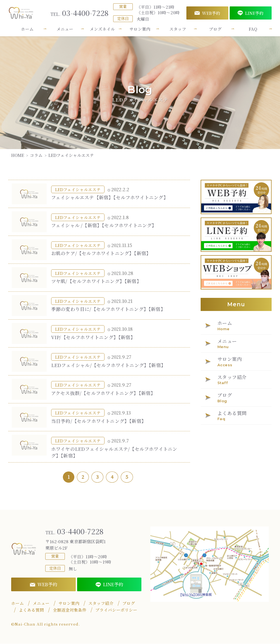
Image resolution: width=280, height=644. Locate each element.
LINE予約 (251, 13)
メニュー (64, 29)
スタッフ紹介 (100, 603)
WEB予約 (207, 13)
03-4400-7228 (79, 13)
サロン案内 (139, 29)
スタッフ (177, 29)
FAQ (253, 29)
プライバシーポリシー (116, 610)
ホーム (27, 29)
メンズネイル (102, 29)
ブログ (215, 29)
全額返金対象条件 (69, 610)
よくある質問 (31, 610)
